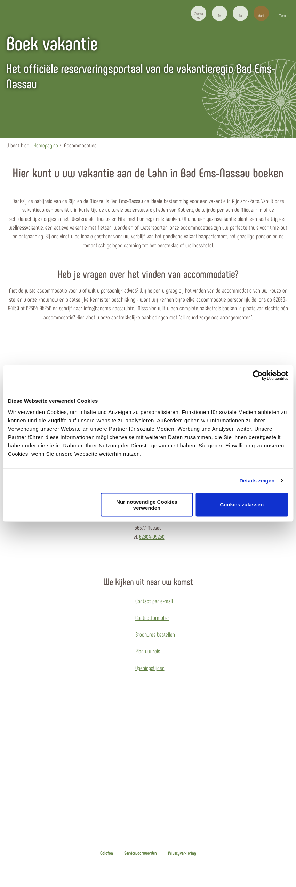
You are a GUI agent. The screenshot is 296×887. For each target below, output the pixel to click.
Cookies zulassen (242, 505)
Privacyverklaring (182, 853)
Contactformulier (152, 617)
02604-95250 (152, 536)
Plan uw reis (147, 650)
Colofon (106, 853)
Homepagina (45, 145)
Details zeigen (256, 481)
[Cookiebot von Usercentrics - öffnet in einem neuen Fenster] (257, 375)
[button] (219, 13)
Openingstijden (150, 667)
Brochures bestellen (155, 634)
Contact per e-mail (154, 600)
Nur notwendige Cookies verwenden (146, 504)
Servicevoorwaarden (140, 853)
